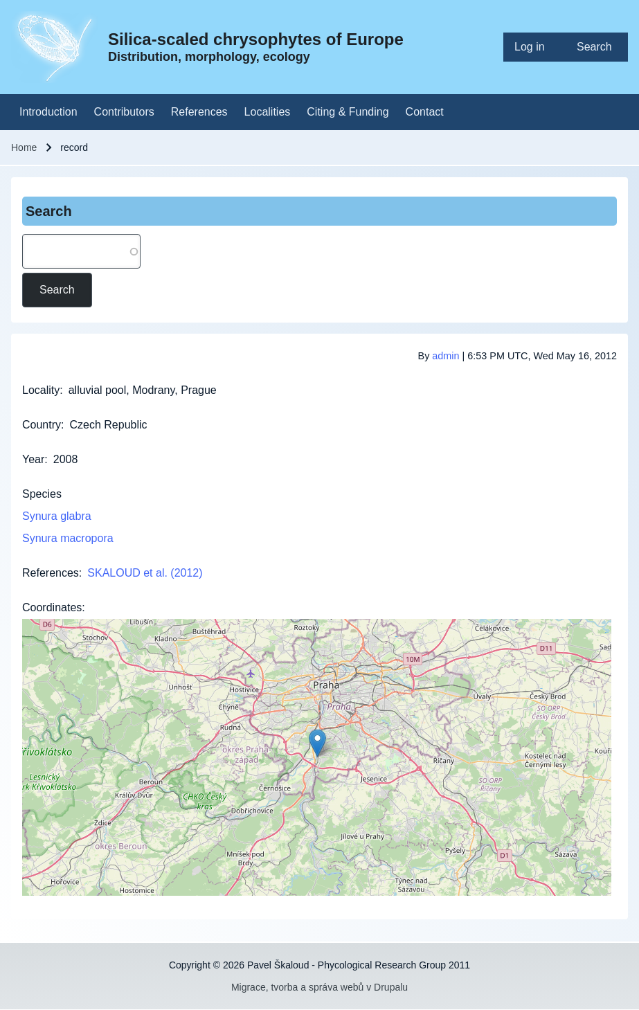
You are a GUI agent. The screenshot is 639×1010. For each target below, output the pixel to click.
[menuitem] (534, 47)
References (50, 573)
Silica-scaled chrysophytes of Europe (256, 39)
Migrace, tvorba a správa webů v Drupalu (319, 987)
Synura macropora (68, 538)
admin (445, 355)
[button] (317, 743)
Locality (41, 390)
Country (41, 425)
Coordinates (52, 607)
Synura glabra (56, 516)
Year (33, 459)
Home (24, 147)
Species (42, 494)
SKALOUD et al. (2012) (144, 573)
